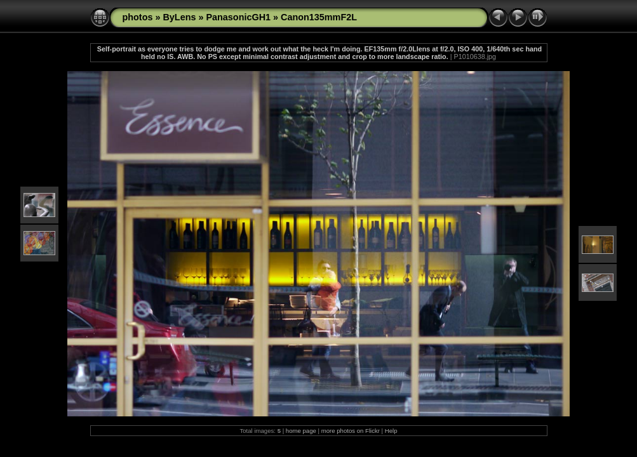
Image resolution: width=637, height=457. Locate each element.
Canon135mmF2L (319, 17)
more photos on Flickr (350, 430)
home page (301, 430)
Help (391, 430)
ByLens (179, 17)
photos (138, 17)
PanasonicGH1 (238, 17)
